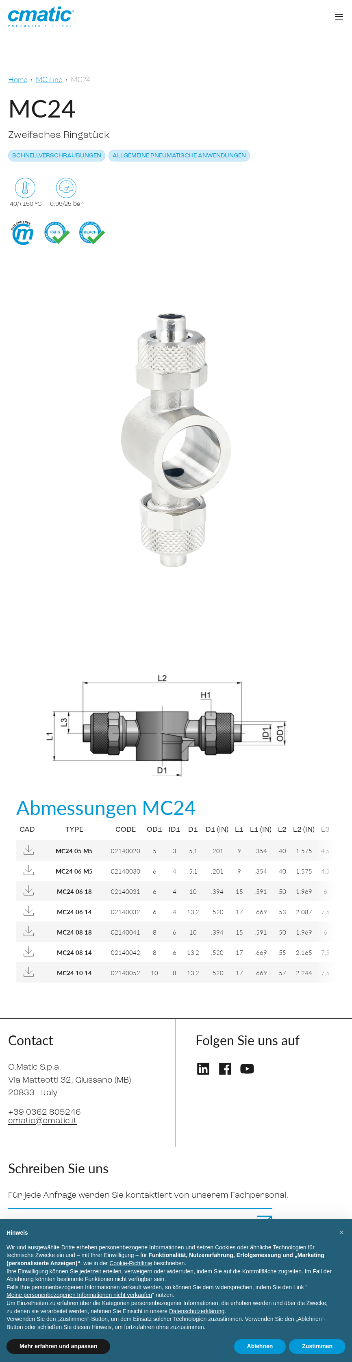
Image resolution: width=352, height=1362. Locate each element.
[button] (341, 1232)
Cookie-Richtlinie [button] (130, 1263)
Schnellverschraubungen (56, 156)
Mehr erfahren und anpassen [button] (58, 1346)
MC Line (49, 79)
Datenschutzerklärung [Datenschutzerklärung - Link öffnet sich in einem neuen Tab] (196, 1311)
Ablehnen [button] (260, 1346)
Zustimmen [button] (317, 1346)
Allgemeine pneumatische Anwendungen (179, 156)
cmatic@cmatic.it (42, 1121)
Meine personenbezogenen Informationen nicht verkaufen (79, 1295)
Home (17, 79)
